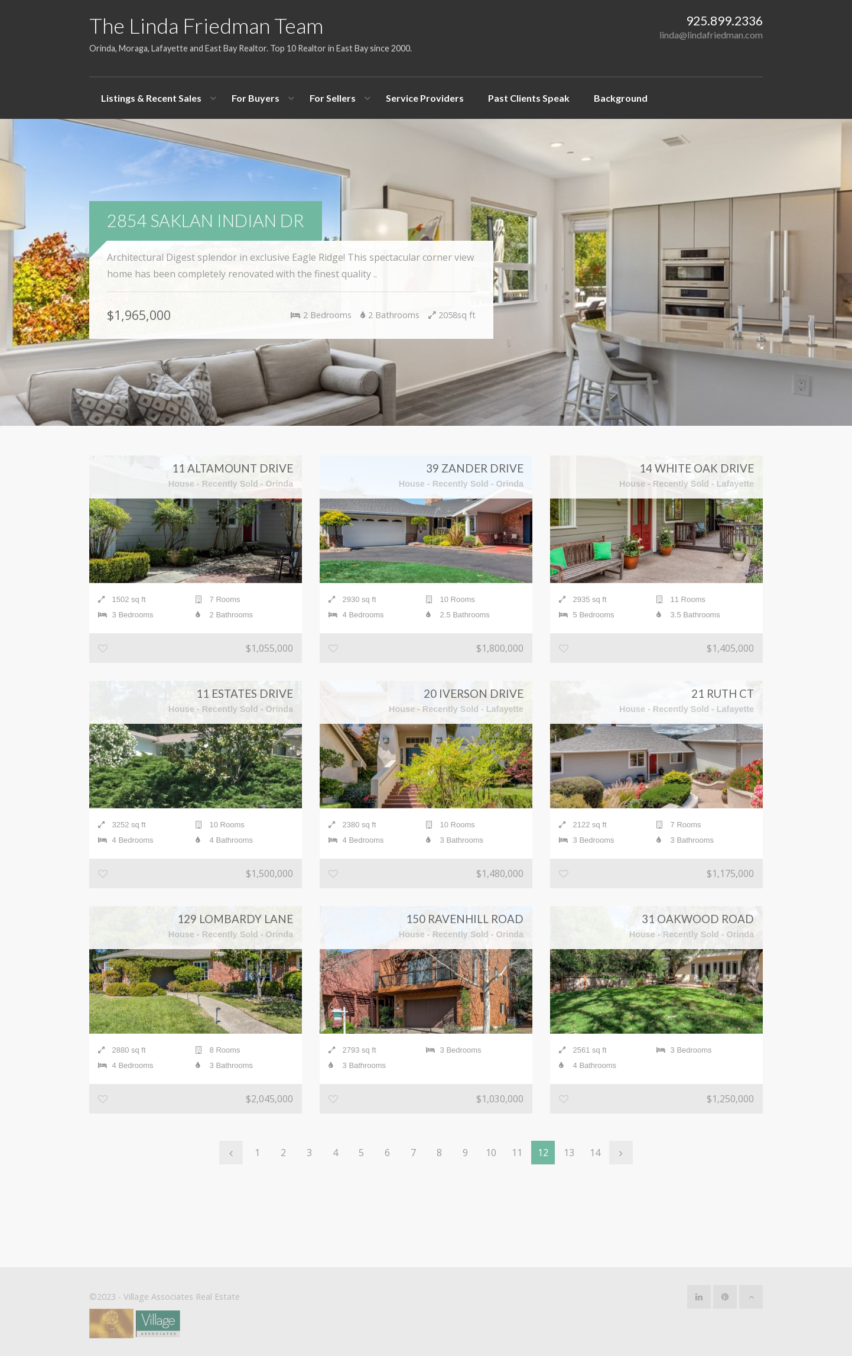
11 (517, 1152)
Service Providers (425, 97)
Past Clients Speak (529, 97)
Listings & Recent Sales (151, 97)
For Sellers (333, 97)
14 (595, 1152)
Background (621, 97)
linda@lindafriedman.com (711, 34)
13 (569, 1152)
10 (491, 1152)
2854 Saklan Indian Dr (205, 221)
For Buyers (255, 97)
